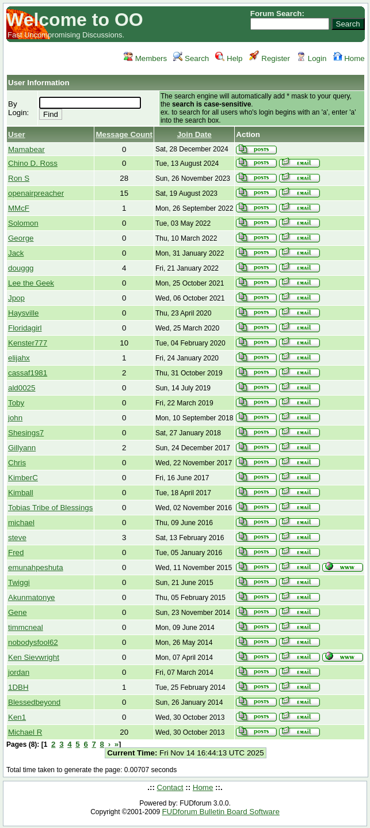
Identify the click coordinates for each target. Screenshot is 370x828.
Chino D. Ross (33, 163)
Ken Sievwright (33, 657)
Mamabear (26, 149)
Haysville (23, 313)
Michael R (25, 732)
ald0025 (21, 387)
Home (349, 58)
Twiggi (19, 582)
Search (191, 58)
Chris (17, 462)
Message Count (124, 134)
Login (311, 58)
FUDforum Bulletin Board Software (220, 811)
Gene (17, 612)
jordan (18, 672)
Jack (16, 253)
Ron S (18, 178)
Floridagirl (25, 328)
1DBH (18, 687)
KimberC (23, 477)
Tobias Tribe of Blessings (50, 507)
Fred (16, 552)
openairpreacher (36, 193)
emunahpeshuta (35, 567)
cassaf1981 (27, 373)
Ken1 (17, 717)
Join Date (194, 134)
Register (269, 58)
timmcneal (25, 627)
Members (145, 58)
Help (228, 58)
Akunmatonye (31, 597)
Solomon (23, 223)
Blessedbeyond (34, 702)
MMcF (18, 208)
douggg (20, 268)
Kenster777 (27, 343)
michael (21, 522)
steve (17, 537)
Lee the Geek (31, 283)
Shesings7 (26, 432)
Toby (16, 402)
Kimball (20, 492)
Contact (170, 787)
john (15, 417)
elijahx (19, 358)
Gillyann (22, 447)
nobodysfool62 (33, 642)
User (16, 134)
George (20, 238)
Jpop (16, 298)
